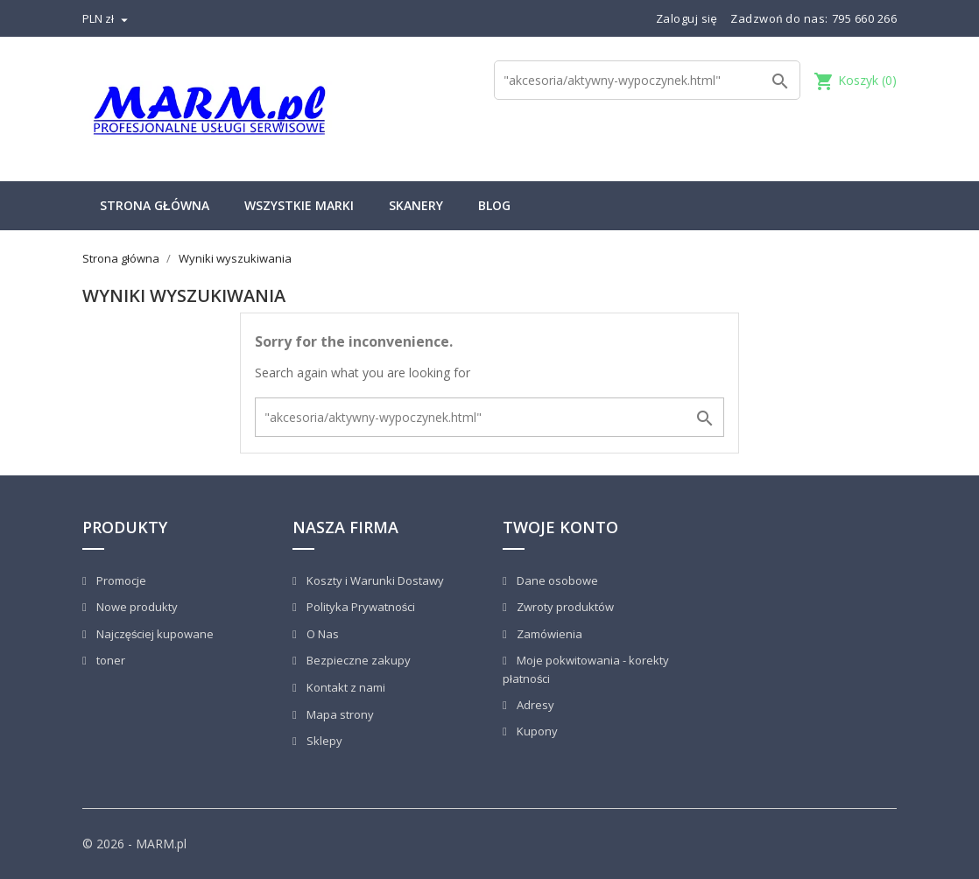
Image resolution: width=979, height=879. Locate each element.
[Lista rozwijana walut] (107, 18)
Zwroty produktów (564, 607)
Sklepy (323, 741)
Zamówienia (548, 634)
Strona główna (154, 205)
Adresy (534, 705)
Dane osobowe (556, 580)
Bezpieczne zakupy (357, 660)
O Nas (321, 634)
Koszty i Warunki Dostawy (374, 580)
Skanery (416, 205)
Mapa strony (339, 714)
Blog (494, 205)
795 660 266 (865, 18)
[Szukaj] (647, 80)
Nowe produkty (136, 607)
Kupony (536, 731)
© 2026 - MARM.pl (134, 843)
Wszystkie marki (299, 205)
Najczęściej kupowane (154, 634)
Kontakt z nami (344, 687)
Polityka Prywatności (360, 607)
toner (109, 660)
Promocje (120, 580)
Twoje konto (560, 527)
